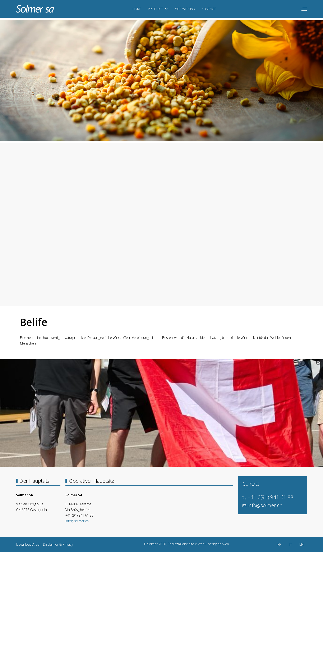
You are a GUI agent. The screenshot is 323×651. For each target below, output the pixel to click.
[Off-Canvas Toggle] (303, 9)
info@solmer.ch (77, 521)
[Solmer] (35, 9)
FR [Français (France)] (279, 544)
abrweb (223, 544)
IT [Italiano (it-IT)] (290, 544)
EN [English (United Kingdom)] (301, 544)
